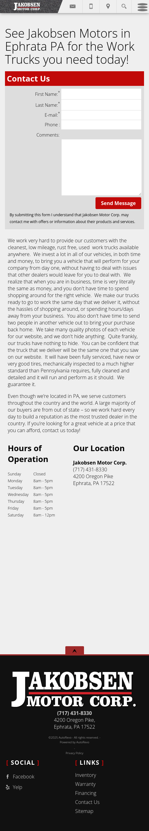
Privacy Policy (74, 753)
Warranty (85, 784)
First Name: (88, 94)
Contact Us (87, 802)
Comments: (47, 135)
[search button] (124, 4)
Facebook (19, 777)
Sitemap (84, 811)
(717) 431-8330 (74, 713)
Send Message (118, 203)
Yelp (13, 787)
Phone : (93, 124)
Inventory (85, 775)
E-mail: (92, 115)
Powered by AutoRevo (74, 742)
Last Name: (88, 105)
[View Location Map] (108, 6)
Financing (85, 793)
